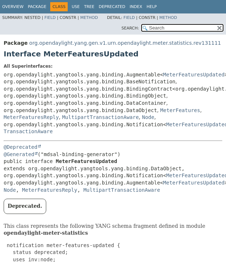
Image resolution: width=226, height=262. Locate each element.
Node (148, 117)
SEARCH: (130, 28)
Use (76, 6)
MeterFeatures (180, 110)
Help (152, 6)
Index (136, 6)
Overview (13, 6)
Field (50, 17)
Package (37, 6)
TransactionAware (28, 131)
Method (89, 17)
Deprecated (112, 6)
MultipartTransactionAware (100, 117)
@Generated (19, 154)
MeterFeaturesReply (31, 117)
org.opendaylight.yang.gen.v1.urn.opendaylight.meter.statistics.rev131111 (125, 43)
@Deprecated (20, 147)
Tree (89, 6)
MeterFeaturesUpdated (194, 75)
